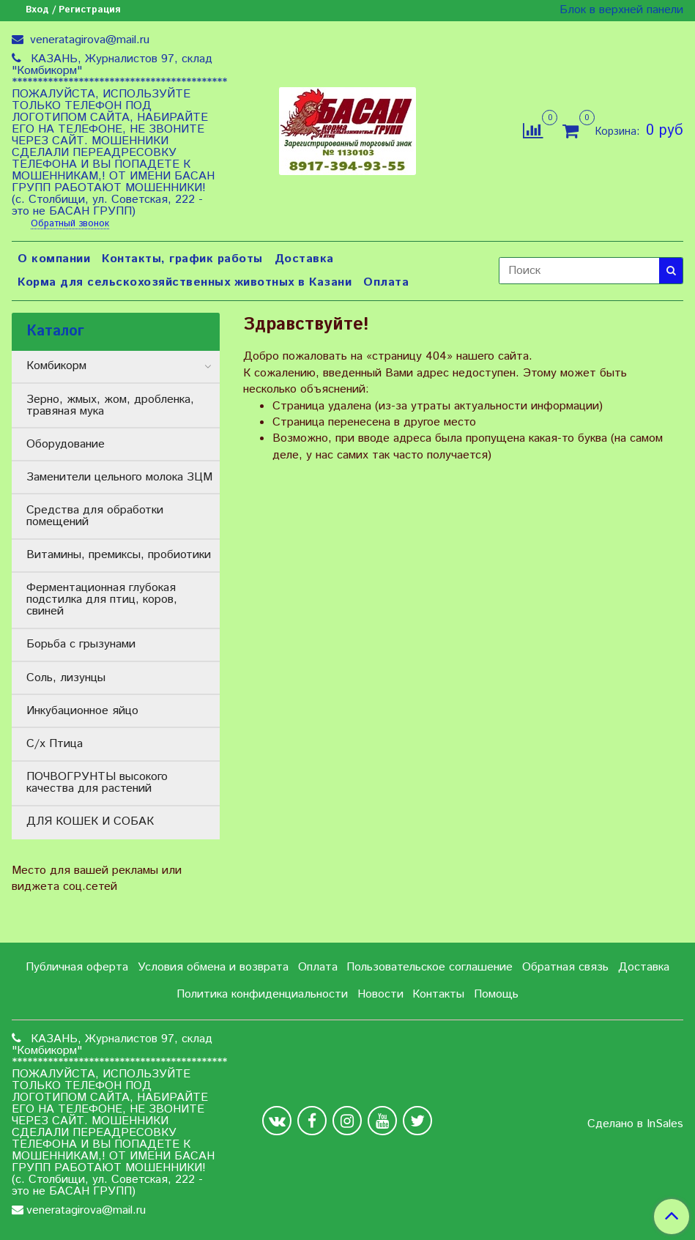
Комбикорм (56, 365)
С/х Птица (54, 743)
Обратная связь (565, 967)
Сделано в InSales (635, 1124)
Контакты (438, 994)
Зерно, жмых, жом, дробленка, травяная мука (110, 405)
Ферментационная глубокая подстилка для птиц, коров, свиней (101, 599)
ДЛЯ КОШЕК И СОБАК (90, 821)
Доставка (304, 258)
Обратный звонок (70, 224)
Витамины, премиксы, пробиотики (118, 554)
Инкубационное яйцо (82, 710)
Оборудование (65, 444)
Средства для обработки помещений (94, 516)
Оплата (386, 282)
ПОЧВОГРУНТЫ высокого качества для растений (97, 782)
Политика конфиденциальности (262, 994)
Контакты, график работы (182, 258)
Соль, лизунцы (65, 677)
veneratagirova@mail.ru (87, 39)
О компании (54, 258)
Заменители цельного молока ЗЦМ (119, 477)
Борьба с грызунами (80, 644)
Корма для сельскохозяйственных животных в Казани (185, 282)
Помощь (496, 994)
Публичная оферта (77, 967)
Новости (380, 994)
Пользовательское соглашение (429, 967)
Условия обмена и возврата (213, 967)
